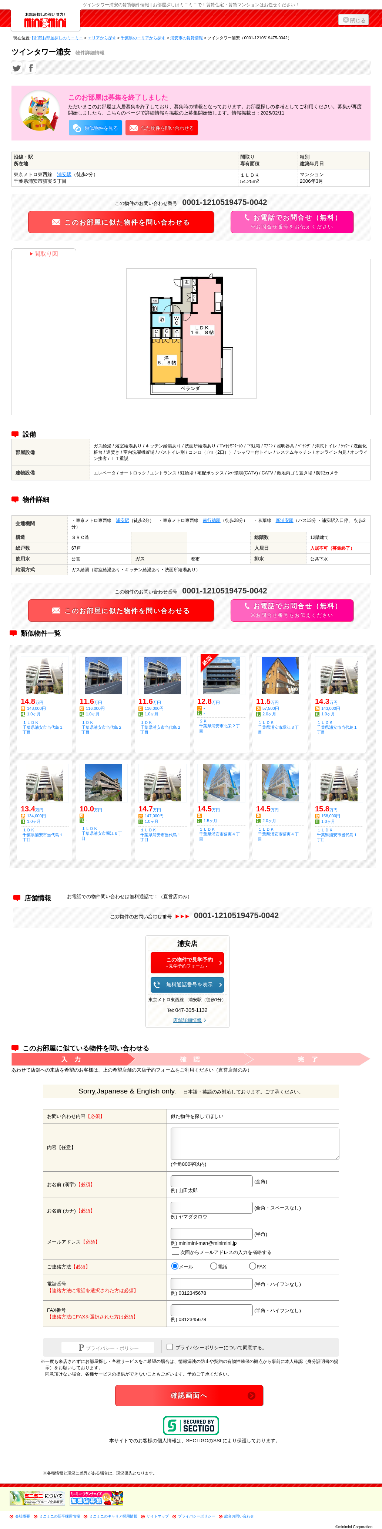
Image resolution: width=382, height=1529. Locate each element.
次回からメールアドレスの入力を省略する (222, 1251)
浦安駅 (64, 174)
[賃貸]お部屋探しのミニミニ (57, 38)
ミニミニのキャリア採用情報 (113, 1516)
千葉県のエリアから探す (143, 38)
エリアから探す (102, 38)
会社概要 (22, 1516)
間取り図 (44, 254)
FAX (257, 1267)
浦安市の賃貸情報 (186, 38)
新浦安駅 (285, 520)
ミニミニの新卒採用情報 (59, 1516)
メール (182, 1267)
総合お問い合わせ (239, 1516)
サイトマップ (158, 1516)
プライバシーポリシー (196, 1516)
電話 (218, 1267)
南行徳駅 (212, 520)
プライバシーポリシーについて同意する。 (217, 1347)
